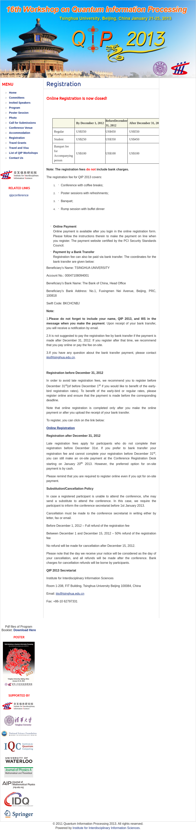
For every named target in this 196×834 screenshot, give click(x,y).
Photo (13, 117)
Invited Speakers (19, 102)
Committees (16, 97)
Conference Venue (21, 127)
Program (14, 107)
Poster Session (18, 112)
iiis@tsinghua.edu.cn (60, 357)
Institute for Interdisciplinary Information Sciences (106, 828)
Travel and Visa (19, 147)
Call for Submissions (22, 122)
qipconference (19, 195)
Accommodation (19, 132)
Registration (17, 137)
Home (13, 92)
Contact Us (16, 157)
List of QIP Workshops (23, 152)
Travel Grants (17, 142)
